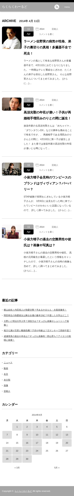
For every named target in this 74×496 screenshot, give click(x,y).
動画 (6, 368)
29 (17, 459)
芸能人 (55, 29)
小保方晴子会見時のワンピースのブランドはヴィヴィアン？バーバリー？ (47, 183)
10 (37, 435)
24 (37, 451)
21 (7, 451)
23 (27, 451)
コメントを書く (46, 34)
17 (37, 443)
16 (27, 443)
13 (67, 435)
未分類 (7, 380)
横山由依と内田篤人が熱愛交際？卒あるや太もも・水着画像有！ (35, 310)
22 (17, 451)
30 (27, 459)
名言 (6, 374)
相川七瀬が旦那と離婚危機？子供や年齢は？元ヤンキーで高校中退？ (37, 330)
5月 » (56, 467)
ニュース (8, 362)
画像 (6, 385)
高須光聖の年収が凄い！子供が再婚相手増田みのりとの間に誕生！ (47, 115)
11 (47, 435)
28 (7, 459)
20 (67, 443)
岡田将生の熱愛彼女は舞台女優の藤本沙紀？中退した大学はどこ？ (36, 315)
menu (67, 7)
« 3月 (17, 467)
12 (57, 435)
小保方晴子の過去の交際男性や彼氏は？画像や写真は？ (47, 242)
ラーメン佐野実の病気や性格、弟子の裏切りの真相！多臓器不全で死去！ (47, 47)
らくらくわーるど (14, 6)
